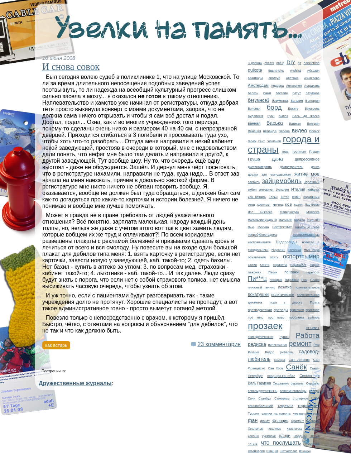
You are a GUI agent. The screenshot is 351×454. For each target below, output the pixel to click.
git (299, 63)
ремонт (300, 343)
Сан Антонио (299, 360)
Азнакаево (311, 78)
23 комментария (219, 344)
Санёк (296, 367)
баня (267, 93)
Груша (254, 159)
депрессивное (307, 159)
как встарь (257, 197)
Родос (269, 352)
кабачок (313, 189)
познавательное (307, 287)
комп (296, 197)
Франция (280, 421)
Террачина (285, 406)
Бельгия (296, 100)
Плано (314, 280)
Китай (284, 197)
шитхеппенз (288, 451)
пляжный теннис (261, 287)
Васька (274, 123)
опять (274, 257)
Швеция (272, 451)
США (315, 398)
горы (285, 151)
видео (299, 130)
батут (297, 93)
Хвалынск (255, 428)
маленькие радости (262, 219)
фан (253, 420)
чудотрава (311, 443)
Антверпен (294, 85)
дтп (264, 174)
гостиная (299, 151)
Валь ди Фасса (305, 116)
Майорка (312, 212)
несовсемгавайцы (306, 234)
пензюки (291, 272)
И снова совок (71, 66)
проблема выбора (304, 317)
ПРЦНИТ (312, 328)
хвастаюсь (295, 428)
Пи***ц (257, 278)
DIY (291, 62)
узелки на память (276, 413)
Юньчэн (305, 451)
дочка (315, 167)
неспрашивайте (259, 242)
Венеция (254, 131)
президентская (260, 310)
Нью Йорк (311, 250)
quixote (255, 70)
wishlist (295, 70)
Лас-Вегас (312, 204)
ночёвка (294, 250)
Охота (264, 265)
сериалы (297, 383)
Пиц (304, 280)
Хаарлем (313, 421)
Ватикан (295, 123)
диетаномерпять (260, 167)
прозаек (265, 325)
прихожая (297, 310)
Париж (314, 265)
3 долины (255, 63)
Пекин (272, 272)
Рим (316, 345)
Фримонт (297, 421)
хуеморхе (269, 436)
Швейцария (256, 451)
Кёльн (273, 197)
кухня (298, 204)
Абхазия (313, 70)
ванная (254, 123)
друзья (253, 174)
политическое (282, 295)
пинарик (276, 280)
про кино (255, 317)
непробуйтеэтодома (262, 234)
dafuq (280, 63)
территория (308, 405)
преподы (281, 310)
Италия (298, 189)
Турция (253, 413)
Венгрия (313, 123)
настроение (282, 227)
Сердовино (281, 383)
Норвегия (278, 250)
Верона (284, 131)
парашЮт (298, 265)
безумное (312, 93)
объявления (257, 257)
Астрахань (311, 85)
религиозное (277, 345)
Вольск (314, 131)
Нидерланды (286, 242)
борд (274, 107)
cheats (269, 63)
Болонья (254, 108)
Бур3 (271, 116)
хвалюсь (275, 428)
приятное (312, 310)
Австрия (292, 78)
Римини (253, 352)
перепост (312, 272)
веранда (270, 131)
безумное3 (258, 100)
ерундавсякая (280, 174)
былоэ (283, 116)
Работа (307, 335)
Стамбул (265, 398)
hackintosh (311, 63)
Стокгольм (282, 398)
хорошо (253, 436)
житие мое (306, 174)
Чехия (314, 436)
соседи (314, 391)
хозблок (313, 428)
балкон (253, 93)
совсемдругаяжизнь (262, 391)
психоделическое (260, 337)
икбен (252, 189)
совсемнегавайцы (293, 391)
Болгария (312, 100)
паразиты (280, 265)
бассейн (282, 93)
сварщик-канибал (281, 376)
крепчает (263, 204)
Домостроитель (291, 167)
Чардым (300, 436)
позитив (285, 287)
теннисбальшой (260, 406)
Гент (261, 141)
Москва (263, 227)
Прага (314, 302)
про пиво (276, 317)
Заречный (311, 182)
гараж (252, 141)
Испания (282, 189)
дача (277, 159)
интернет (266, 189)
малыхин (285, 219)
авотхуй (274, 78)
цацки (284, 435)
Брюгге (293, 108)
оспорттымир (301, 256)
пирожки (292, 280)
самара (279, 360)
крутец (278, 204)
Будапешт (255, 116)
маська (299, 219)
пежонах (254, 272)
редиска (257, 344)
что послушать (281, 443)
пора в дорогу (286, 302)
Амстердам (258, 85)
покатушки (258, 294)
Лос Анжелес (260, 212)
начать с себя (307, 227)
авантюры (255, 78)
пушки (284, 337)
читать (253, 443)
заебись (254, 182)
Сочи (251, 398)
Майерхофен (289, 212)
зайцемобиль (282, 181)
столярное (300, 398)
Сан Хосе (275, 368)
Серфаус (312, 383)
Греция (314, 151)
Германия (274, 141)
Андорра (277, 85)
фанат (265, 421)
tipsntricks (276, 70)
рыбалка (286, 352)
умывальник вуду (306, 413)
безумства (280, 100)
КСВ (288, 204)
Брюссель (312, 108)
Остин (252, 265)
